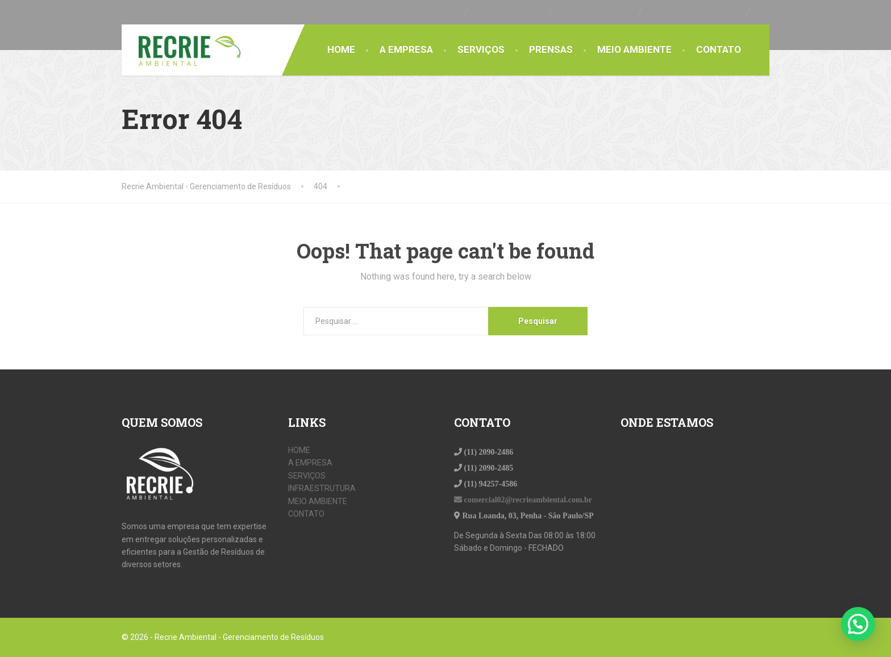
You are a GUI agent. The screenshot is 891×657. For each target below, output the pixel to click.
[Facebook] (764, 11)
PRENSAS (551, 49)
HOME (341, 49)
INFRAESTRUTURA (322, 488)
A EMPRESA (406, 49)
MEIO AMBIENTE (634, 49)
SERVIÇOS (481, 49)
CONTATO (718, 49)
